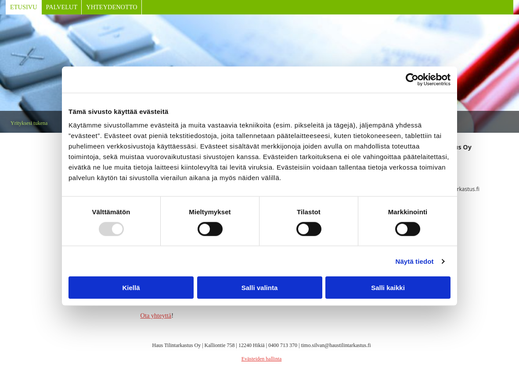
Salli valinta (259, 287)
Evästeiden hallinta (261, 359)
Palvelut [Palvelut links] (62, 7)
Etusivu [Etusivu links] (23, 7)
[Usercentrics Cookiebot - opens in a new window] (412, 79)
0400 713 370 (282, 345)
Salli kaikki (388, 287)
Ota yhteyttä (156, 315)
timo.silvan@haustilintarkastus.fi (336, 345)
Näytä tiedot (415, 261)
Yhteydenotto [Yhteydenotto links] (111, 7)
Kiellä (131, 287)
